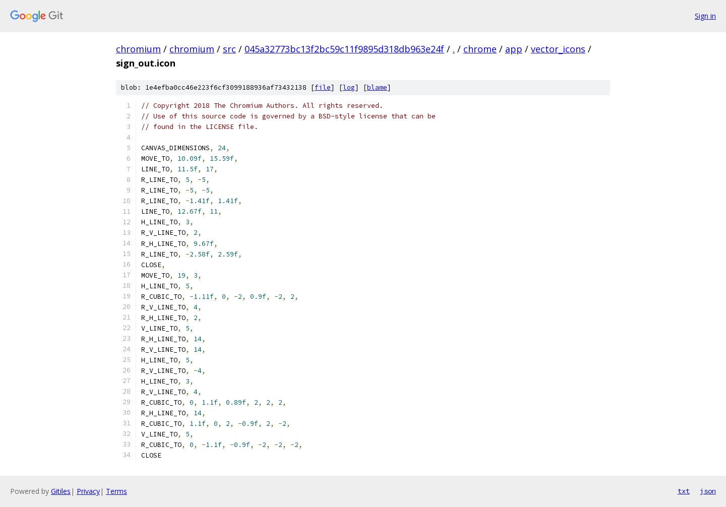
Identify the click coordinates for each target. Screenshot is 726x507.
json (708, 490)
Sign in (705, 16)
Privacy (88, 491)
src (229, 49)
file (323, 87)
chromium (138, 49)
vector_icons (558, 49)
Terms (116, 491)
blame (377, 87)
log (349, 87)
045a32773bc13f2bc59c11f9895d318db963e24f (344, 49)
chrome (480, 49)
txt (684, 490)
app (513, 49)
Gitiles (61, 491)
